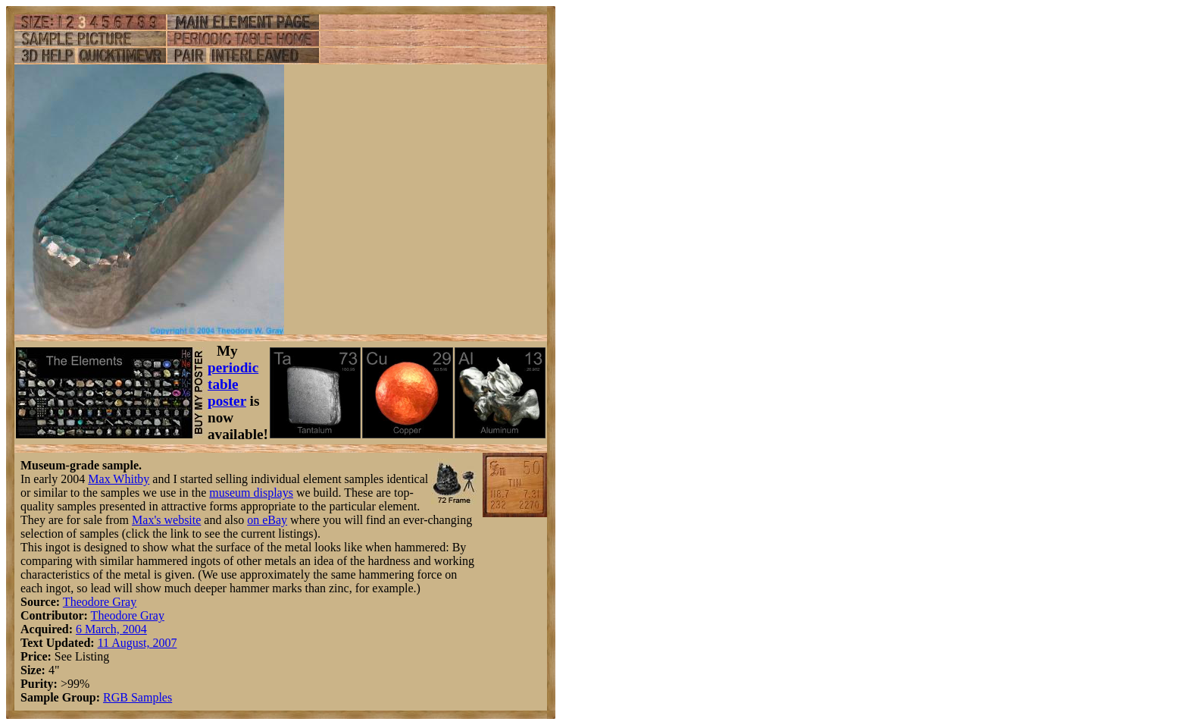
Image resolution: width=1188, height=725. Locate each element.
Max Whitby (118, 478)
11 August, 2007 (137, 642)
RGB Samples (137, 697)
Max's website (166, 519)
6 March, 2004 (111, 629)
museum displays (251, 492)
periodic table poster (233, 384)
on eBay (267, 519)
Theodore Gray (99, 601)
